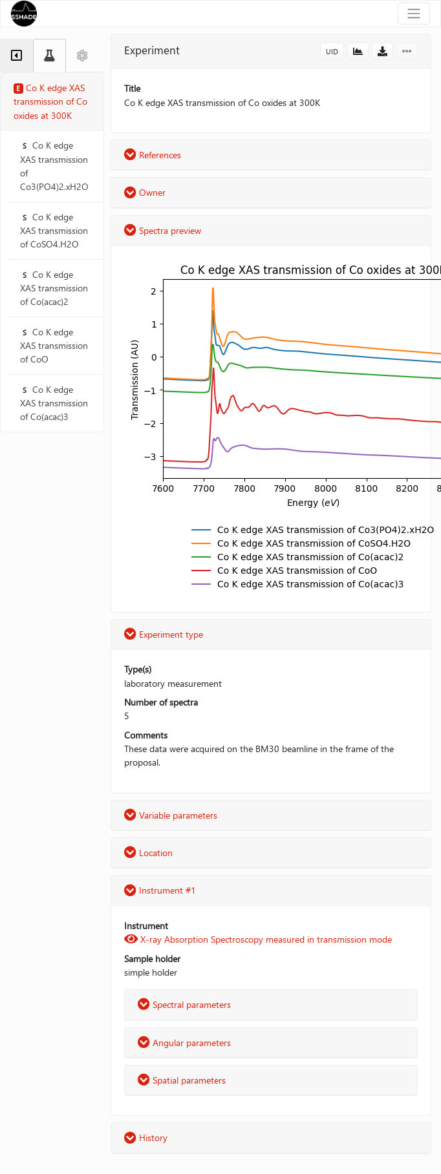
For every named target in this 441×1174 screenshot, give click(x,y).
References (152, 155)
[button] (358, 51)
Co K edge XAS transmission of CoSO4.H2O (54, 231)
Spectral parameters (184, 1004)
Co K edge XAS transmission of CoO (54, 346)
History (145, 1137)
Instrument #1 (160, 890)
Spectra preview (162, 230)
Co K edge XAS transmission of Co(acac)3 (54, 403)
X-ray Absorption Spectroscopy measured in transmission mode (258, 939)
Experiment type (163, 634)
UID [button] (332, 51)
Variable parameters (170, 815)
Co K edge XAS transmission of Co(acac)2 (54, 288)
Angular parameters (184, 1042)
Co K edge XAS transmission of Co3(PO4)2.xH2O (54, 166)
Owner (145, 192)
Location (148, 852)
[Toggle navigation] (414, 14)
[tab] (16, 55)
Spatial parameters (182, 1080)
